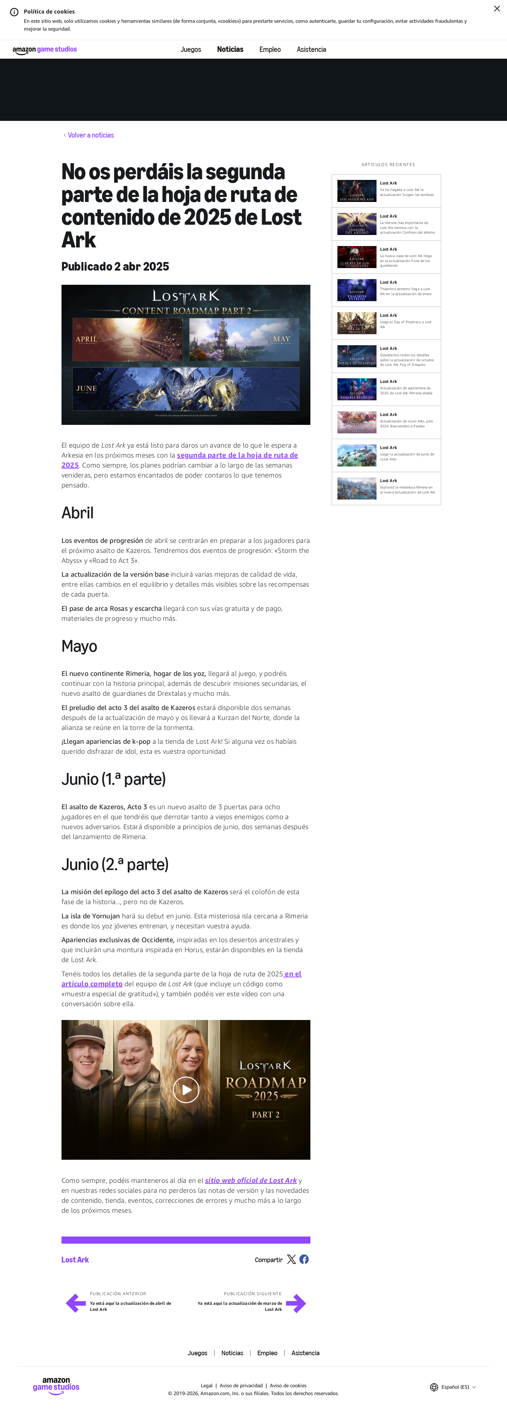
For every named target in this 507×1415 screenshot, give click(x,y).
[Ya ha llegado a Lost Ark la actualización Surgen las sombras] (386, 191)
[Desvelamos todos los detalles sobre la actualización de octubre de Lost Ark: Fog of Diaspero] (386, 356)
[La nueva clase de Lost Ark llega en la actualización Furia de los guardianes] (386, 257)
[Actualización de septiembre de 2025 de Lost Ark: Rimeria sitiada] (386, 389)
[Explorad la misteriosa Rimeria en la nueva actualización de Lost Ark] (386, 488)
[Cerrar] (497, 9)
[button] (186, 355)
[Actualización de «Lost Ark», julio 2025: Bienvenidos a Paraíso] (386, 422)
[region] (388, 333)
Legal (207, 1385)
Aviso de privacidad (241, 1385)
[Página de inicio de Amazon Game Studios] (45, 50)
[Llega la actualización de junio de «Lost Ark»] (386, 455)
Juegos (191, 49)
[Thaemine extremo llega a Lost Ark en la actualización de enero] (386, 290)
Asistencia (311, 49)
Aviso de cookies (288, 1385)
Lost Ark (75, 1260)
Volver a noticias (91, 135)
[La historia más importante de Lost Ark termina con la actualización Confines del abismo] (386, 224)
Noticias (230, 49)
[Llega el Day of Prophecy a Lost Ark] (386, 323)
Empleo (270, 49)
